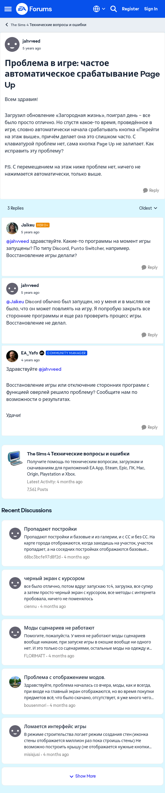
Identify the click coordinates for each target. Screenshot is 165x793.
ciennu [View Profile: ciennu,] (30, 606)
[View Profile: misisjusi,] (15, 731)
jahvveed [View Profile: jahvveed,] (31, 41)
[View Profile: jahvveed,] (12, 44)
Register (130, 9)
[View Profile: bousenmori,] (15, 682)
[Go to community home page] (34, 9)
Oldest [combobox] (148, 208)
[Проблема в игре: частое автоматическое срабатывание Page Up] (35, 232)
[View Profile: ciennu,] (15, 583)
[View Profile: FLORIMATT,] (15, 632)
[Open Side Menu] (8, 8)
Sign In (151, 9)
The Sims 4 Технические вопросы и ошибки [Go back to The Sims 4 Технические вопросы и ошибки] (45, 24)
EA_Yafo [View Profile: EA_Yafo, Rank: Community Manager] (29, 353)
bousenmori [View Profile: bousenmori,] (35, 705)
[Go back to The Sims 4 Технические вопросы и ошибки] (92, 454)
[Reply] (151, 191)
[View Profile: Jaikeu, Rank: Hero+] (12, 228)
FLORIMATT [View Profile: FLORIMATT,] (34, 656)
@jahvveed (17, 241)
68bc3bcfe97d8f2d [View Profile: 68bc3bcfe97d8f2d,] (42, 557)
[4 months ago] (76, 557)
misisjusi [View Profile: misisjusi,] (32, 754)
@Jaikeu (15, 301)
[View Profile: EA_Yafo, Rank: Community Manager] (12, 356)
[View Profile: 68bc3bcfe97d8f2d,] (15, 534)
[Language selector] (99, 9)
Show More (82, 776)
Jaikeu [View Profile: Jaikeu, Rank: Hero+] (27, 225)
